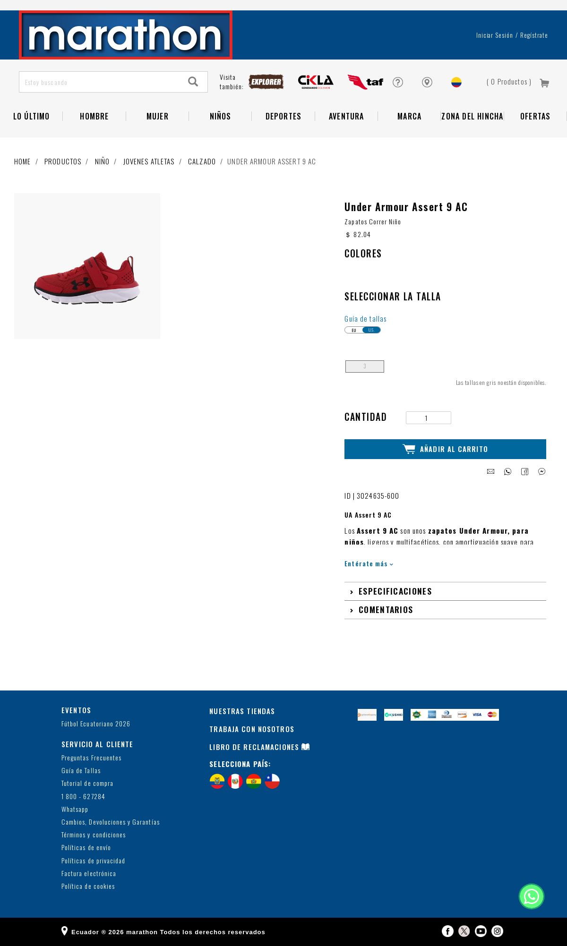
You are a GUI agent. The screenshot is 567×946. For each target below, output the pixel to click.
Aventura (346, 116)
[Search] (193, 82)
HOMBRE (94, 116)
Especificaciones (395, 591)
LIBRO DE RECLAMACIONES (254, 746)
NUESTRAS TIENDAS (242, 711)
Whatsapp (74, 809)
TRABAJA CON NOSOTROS (251, 729)
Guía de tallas (365, 318)
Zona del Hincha (472, 116)
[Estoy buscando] (99, 82)
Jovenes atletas (149, 161)
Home (22, 161)
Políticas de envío (86, 848)
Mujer (157, 116)
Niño (102, 161)
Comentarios (386, 609)
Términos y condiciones (93, 835)
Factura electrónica (88, 873)
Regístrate (534, 35)
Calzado (202, 161)
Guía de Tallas (81, 771)
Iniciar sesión (495, 35)
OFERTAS (535, 116)
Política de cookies (88, 886)
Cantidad (365, 417)
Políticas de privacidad (93, 861)
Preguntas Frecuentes (91, 758)
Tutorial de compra (87, 783)
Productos (62, 161)
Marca (409, 116)
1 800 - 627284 (83, 797)
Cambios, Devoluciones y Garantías (110, 822)
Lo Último (31, 116)
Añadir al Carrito (445, 449)
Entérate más (368, 563)
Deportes (284, 116)
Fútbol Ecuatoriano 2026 (95, 724)
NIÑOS (221, 116)
